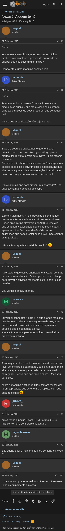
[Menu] (5, 4)
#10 (61, 475)
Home (26, 521)
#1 (62, 41)
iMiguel (7, 21)
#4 (62, 210)
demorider (18, 77)
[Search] (61, 4)
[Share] (57, 41)
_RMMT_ (17, 401)
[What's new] (54, 4)
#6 (62, 312)
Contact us (7, 521)
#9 (62, 445)
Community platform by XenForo (28, 528)
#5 (62, 267)
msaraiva (17, 299)
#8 (62, 414)
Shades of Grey (11, 516)
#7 (62, 357)
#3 (62, 143)
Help (18, 521)
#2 (62, 90)
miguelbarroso (21, 432)
